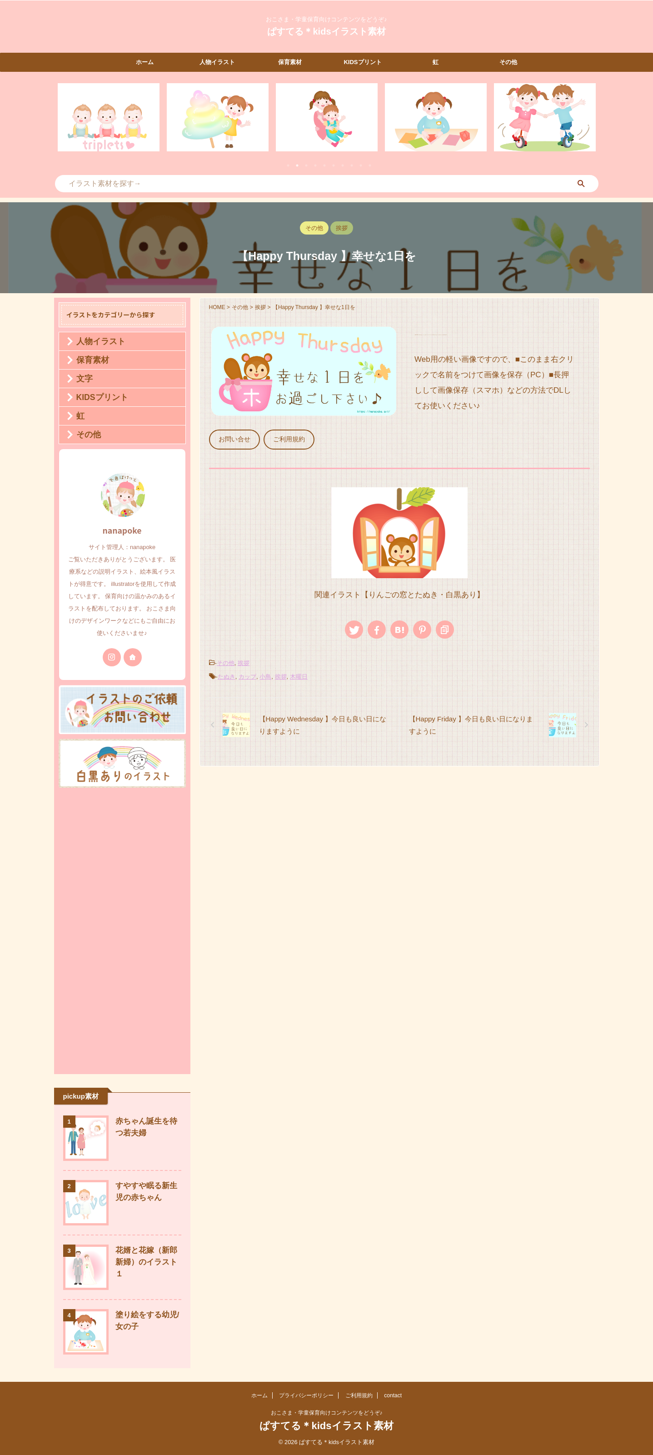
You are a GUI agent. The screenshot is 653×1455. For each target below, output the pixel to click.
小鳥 (265, 672)
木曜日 (299, 672)
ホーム (145, 62)
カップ (247, 672)
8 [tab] (351, 165)
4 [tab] (315, 165)
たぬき (226, 672)
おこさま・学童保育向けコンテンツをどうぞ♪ (327, 1413)
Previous (66, 123)
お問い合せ (232, 438)
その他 (508, 62)
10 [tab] (369, 165)
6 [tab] (333, 165)
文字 (81, 378)
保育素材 (290, 62)
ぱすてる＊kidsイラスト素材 (326, 31)
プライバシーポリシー (306, 1395)
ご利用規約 (283, 438)
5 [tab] (324, 165)
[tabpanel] (109, 117)
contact (393, 1395)
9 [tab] (360, 165)
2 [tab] (297, 165)
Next (587, 123)
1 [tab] (288, 165)
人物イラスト (217, 62)
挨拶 (243, 660)
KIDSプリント (362, 62)
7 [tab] (342, 165)
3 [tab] (306, 165)
